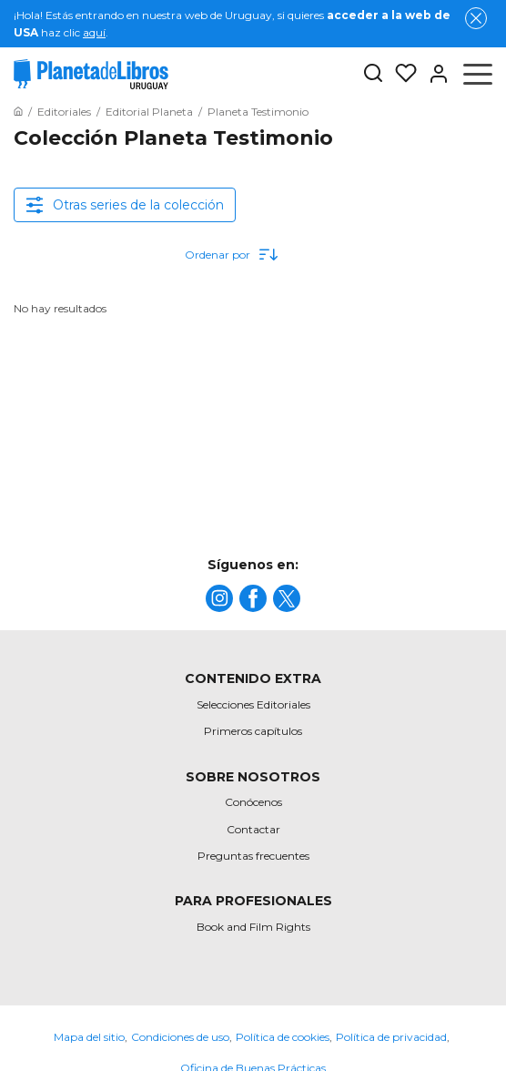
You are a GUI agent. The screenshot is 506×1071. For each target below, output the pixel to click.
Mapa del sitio (89, 1037)
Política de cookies (282, 1037)
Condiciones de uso (180, 1037)
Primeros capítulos (253, 731)
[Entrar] (433, 74)
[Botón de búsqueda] (373, 74)
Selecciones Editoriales (253, 704)
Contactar (253, 829)
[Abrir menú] (477, 74)
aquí (94, 32)
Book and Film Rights (253, 926)
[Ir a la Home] (18, 111)
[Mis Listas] (400, 74)
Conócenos (253, 802)
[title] (219, 598)
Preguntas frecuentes (253, 855)
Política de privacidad (391, 1037)
